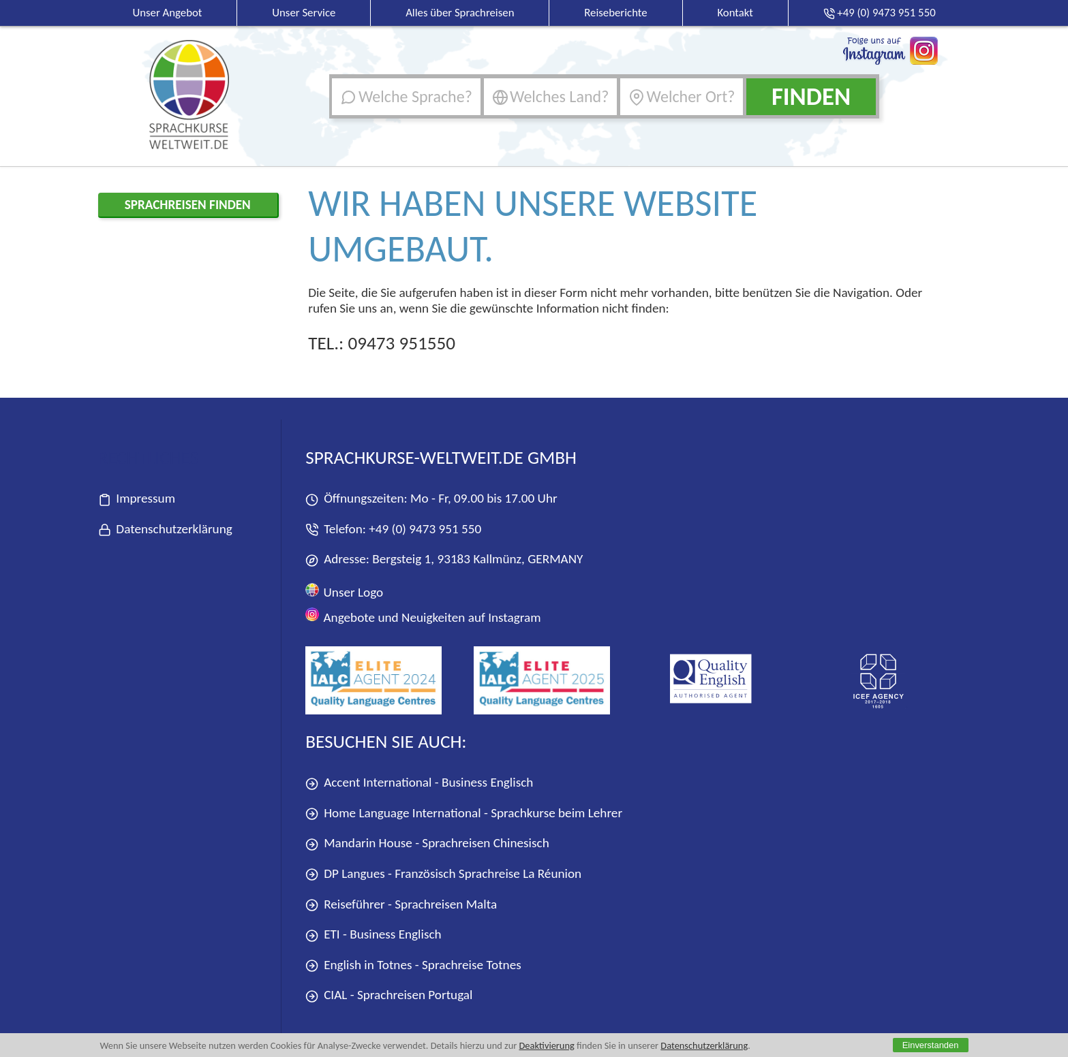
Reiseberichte (615, 12)
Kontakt (735, 12)
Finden (811, 96)
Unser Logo (344, 591)
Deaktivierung (546, 1045)
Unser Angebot (167, 12)
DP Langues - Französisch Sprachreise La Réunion (443, 874)
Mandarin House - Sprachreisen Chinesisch (427, 843)
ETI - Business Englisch (373, 934)
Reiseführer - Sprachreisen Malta (401, 904)
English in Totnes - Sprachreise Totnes (413, 965)
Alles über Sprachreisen (460, 12)
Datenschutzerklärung (704, 1045)
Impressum (137, 498)
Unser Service (303, 12)
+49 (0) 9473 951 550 (425, 529)
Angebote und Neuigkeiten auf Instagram (422, 616)
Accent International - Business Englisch (419, 782)
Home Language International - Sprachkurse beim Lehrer (463, 813)
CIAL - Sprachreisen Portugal (388, 995)
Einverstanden (930, 1045)
